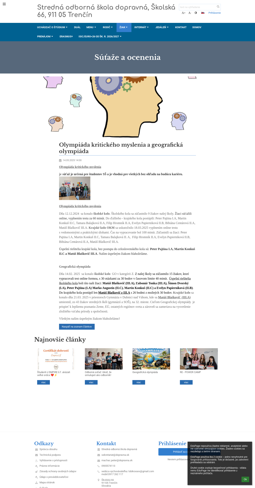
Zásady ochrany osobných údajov (58, 471)
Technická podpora (50, 454)
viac (43, 382)
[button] (203, 12)
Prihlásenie (214, 12)
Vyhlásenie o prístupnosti (53, 460)
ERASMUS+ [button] (66, 36)
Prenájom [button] (45, 36)
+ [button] (183, 12)
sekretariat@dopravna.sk (115, 454)
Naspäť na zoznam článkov (77, 326)
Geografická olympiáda (145, 372)
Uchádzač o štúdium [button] (52, 27)
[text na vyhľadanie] (200, 7)
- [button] (189, 12)
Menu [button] (91, 27)
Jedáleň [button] (162, 27)
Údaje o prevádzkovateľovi (54, 476)
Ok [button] (245, 479)
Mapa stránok (47, 482)
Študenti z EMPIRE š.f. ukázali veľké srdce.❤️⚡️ (53, 374)
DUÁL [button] (77, 27)
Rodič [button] (108, 27)
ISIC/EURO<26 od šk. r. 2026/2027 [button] (100, 36)
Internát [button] (142, 27)
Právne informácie (50, 465)
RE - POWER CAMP (190, 372)
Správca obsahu (48, 449)
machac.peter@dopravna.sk (117, 460)
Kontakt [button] (181, 27)
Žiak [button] (123, 27)
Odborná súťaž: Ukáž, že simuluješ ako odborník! (98, 374)
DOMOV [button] (196, 27)
